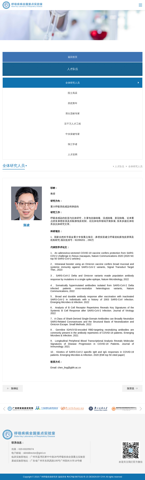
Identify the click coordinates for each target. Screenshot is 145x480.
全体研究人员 (135, 166)
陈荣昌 (132, 388)
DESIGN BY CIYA (97, 477)
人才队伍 (119, 166)
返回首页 (72, 57)
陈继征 (12, 388)
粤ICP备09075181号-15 (77, 477)
